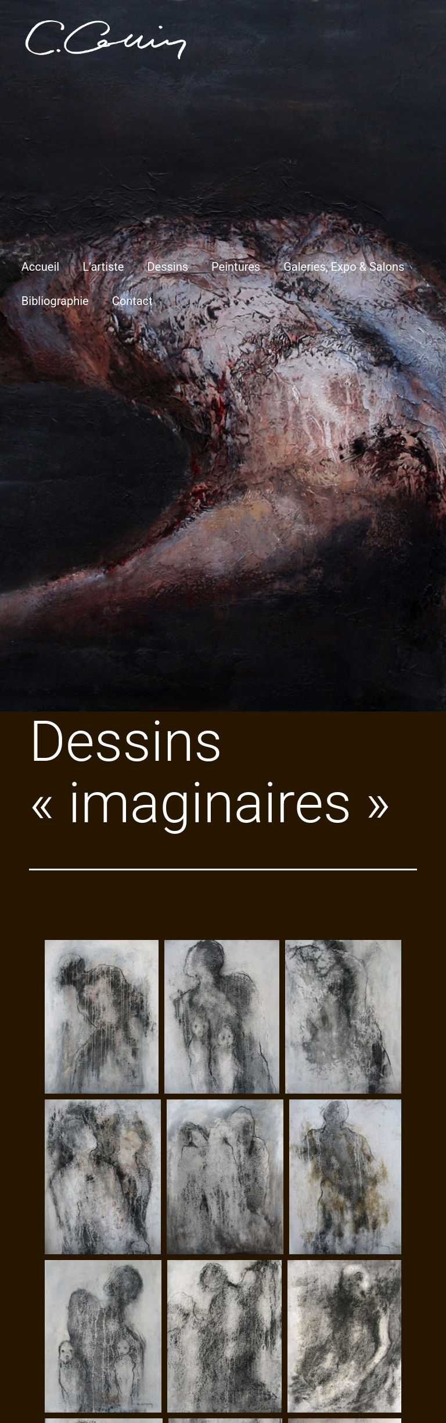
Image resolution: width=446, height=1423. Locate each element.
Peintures (235, 267)
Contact (132, 301)
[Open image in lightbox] (102, 1017)
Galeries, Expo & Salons (343, 267)
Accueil (40, 267)
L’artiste (103, 267)
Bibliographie (55, 301)
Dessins (167, 267)
